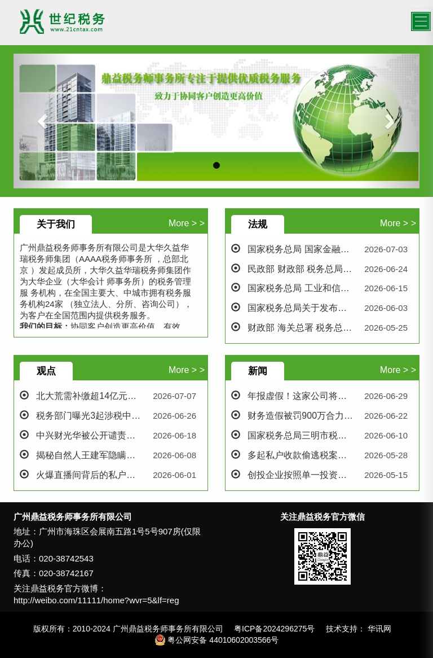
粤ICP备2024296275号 (274, 628)
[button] (44, 121)
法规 (257, 224)
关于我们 (56, 224)
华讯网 (379, 628)
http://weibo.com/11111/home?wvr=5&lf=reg (96, 600)
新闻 (257, 371)
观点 (46, 371)
